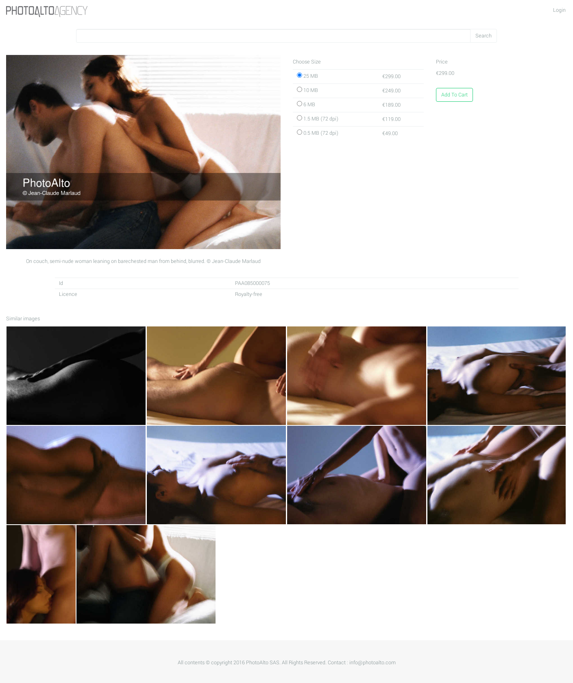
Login (559, 10)
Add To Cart (454, 95)
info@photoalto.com (372, 662)
